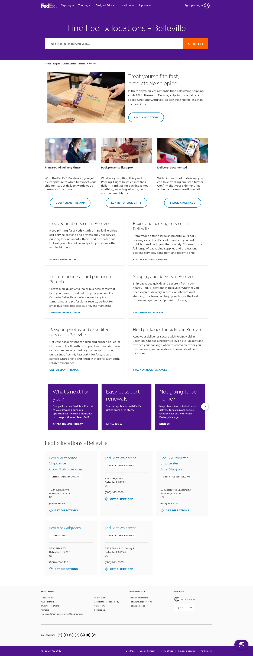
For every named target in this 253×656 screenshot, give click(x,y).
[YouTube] (88, 635)
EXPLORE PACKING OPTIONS (150, 259)
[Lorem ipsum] (184, 607)
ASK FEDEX (241, 647)
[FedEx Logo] (49, 6)
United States (184, 599)
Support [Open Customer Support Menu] (144, 5)
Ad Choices (206, 650)
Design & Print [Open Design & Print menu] (105, 5)
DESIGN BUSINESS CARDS (64, 312)
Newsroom (99, 605)
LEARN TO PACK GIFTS (124, 201)
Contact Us (99, 609)
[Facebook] (66, 635)
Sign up (165, 424)
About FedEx (47, 597)
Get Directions (63, 510)
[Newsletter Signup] (60, 635)
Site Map (130, 650)
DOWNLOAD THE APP (67, 201)
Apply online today (68, 424)
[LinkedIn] (82, 635)
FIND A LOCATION (143, 116)
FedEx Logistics (137, 605)
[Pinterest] (94, 635)
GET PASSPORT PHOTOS (64, 369)
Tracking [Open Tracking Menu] (85, 5)
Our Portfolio (47, 601)
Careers (45, 609)
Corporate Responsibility (106, 601)
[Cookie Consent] (147, 650)
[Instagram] (77, 635)
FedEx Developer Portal (141, 601)
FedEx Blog (99, 597)
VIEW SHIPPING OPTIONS (148, 312)
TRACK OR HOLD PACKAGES (150, 369)
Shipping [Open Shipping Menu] (67, 5)
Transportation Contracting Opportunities (62, 614)
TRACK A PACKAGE (180, 201)
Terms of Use (166, 650)
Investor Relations (50, 605)
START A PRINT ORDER (62, 259)
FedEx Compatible (138, 597)
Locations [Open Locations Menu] (127, 5)
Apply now (114, 424)
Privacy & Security (187, 650)
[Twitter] (71, 635)
